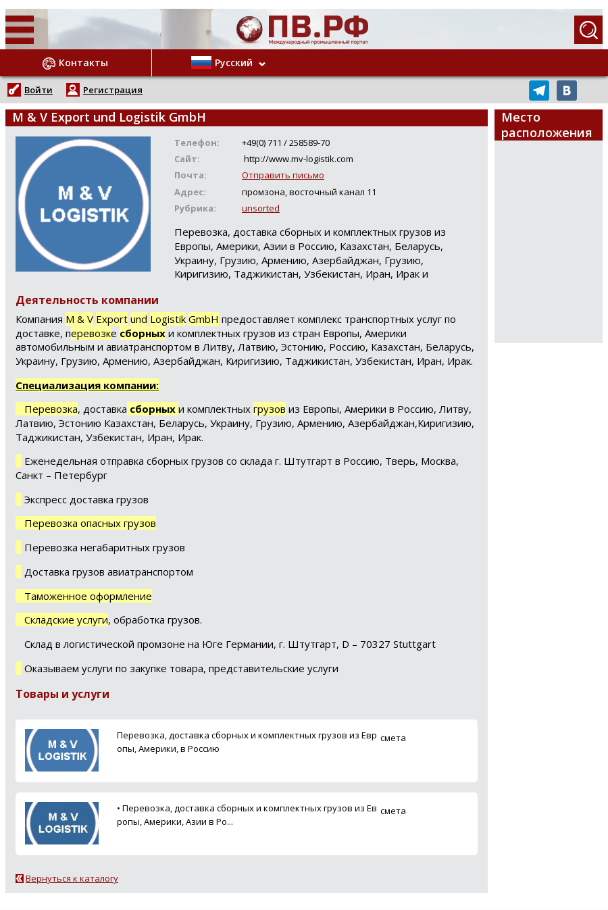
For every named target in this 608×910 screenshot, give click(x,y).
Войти (38, 90)
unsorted (261, 208)
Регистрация (113, 90)
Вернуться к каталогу (72, 878)
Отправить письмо (283, 175)
